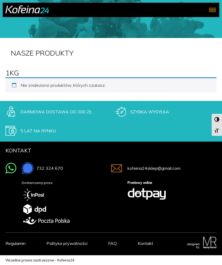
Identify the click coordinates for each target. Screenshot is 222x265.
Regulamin (15, 243)
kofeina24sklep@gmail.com (153, 168)
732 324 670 (49, 168)
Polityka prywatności (66, 243)
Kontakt (145, 243)
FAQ (112, 243)
